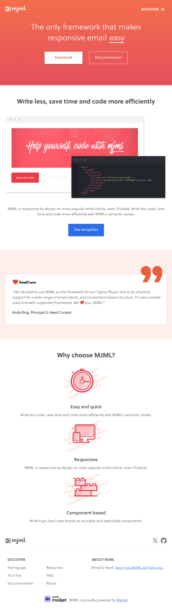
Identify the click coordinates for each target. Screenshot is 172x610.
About (51, 583)
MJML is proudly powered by (86, 600)
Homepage (17, 568)
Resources (54, 568)
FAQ (50, 576)
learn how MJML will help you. (139, 568)
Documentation (108, 57)
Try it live (14, 576)
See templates (86, 230)
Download (63, 57)
